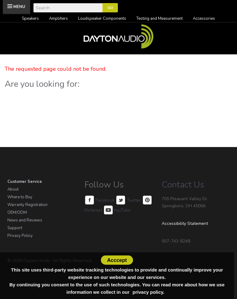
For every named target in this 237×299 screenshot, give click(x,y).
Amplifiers (58, 18)
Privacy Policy (20, 235)
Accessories (204, 18)
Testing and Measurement (159, 18)
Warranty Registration (27, 205)
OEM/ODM (17, 212)
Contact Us (183, 185)
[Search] (67, 7)
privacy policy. (148, 292)
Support (14, 228)
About (13, 189)
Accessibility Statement (185, 223)
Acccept (117, 260)
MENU (19, 7)
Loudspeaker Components (102, 18)
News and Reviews (24, 220)
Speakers (30, 18)
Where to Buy (19, 197)
